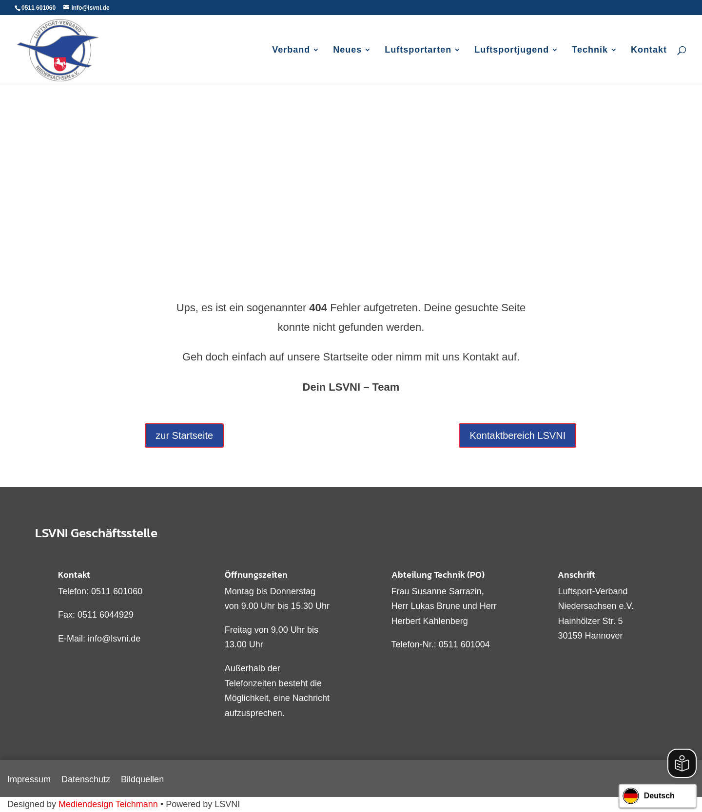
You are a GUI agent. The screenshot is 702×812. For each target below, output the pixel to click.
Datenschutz (85, 780)
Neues (347, 50)
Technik (590, 50)
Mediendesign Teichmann (108, 804)
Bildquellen (142, 780)
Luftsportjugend (511, 50)
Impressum (29, 780)
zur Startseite (184, 435)
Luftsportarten (418, 50)
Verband (291, 50)
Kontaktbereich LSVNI (517, 435)
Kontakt (649, 50)
